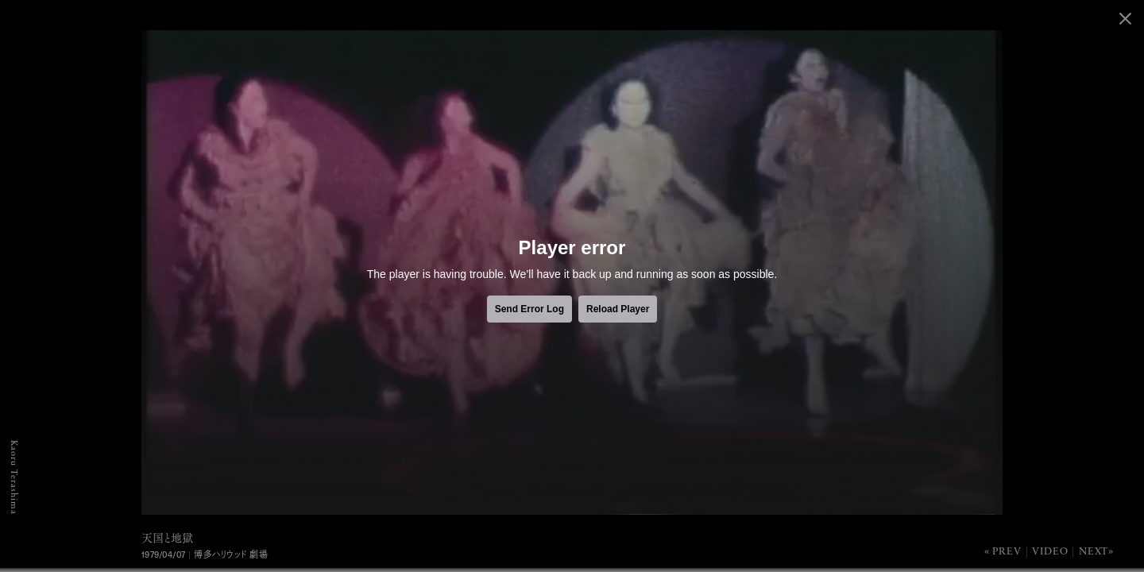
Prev (1007, 552)
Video (1050, 552)
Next (1093, 552)
